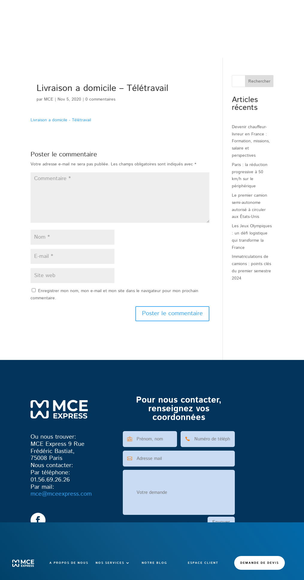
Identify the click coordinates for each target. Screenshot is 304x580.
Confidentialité (176, 569)
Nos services (110, 40)
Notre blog (154, 40)
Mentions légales (142, 569)
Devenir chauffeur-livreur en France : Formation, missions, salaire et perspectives (251, 141)
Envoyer (221, 522)
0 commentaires (100, 99)
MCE (48, 99)
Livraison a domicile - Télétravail (61, 120)
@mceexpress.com (61, 494)
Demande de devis (259, 40)
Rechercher (259, 81)
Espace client (203, 40)
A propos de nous (68, 40)
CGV (118, 569)
